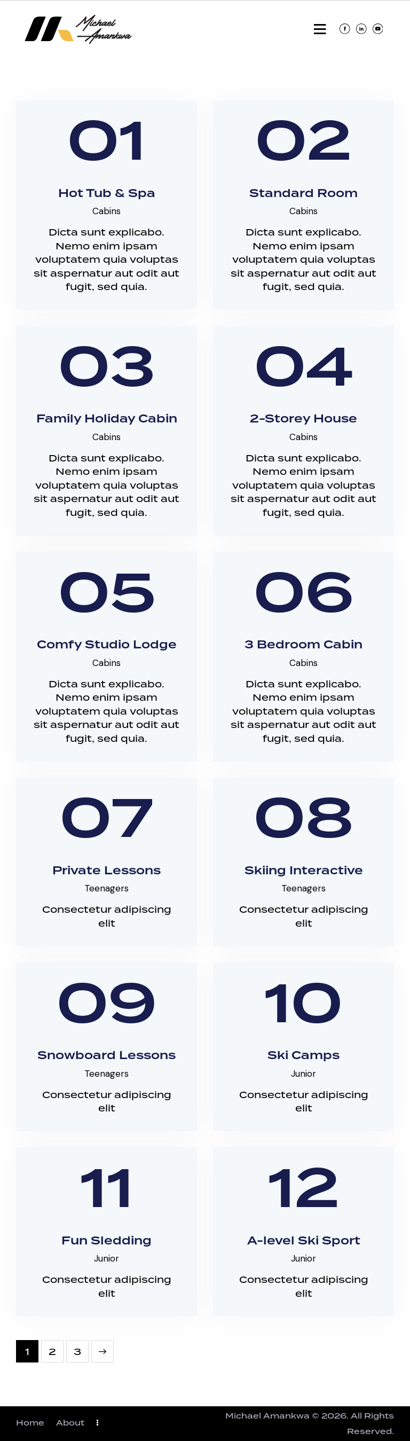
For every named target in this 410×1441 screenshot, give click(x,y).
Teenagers (106, 888)
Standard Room (303, 194)
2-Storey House (303, 419)
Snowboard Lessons (106, 1056)
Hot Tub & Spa (106, 194)
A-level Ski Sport (303, 1241)
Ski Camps (303, 1056)
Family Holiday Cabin (106, 419)
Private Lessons (106, 871)
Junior (303, 1073)
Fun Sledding (106, 1241)
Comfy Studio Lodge (107, 645)
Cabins (106, 211)
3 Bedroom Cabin (303, 645)
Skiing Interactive (304, 871)
